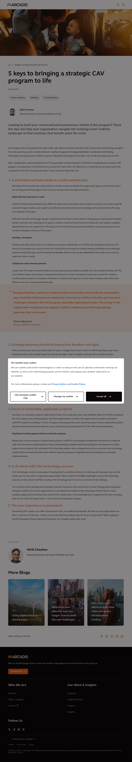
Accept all (101, 397)
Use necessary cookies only (25, 396)
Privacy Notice (58, 384)
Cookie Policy (78, 384)
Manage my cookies (63, 397)
